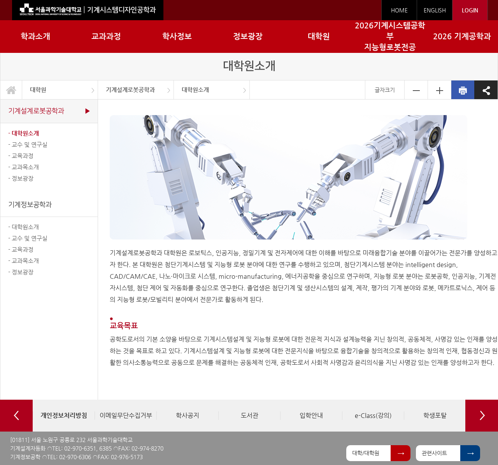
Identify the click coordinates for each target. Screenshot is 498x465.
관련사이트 (434, 453)
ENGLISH (435, 10)
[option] (64, 416)
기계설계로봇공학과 (130, 89)
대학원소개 (195, 89)
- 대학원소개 (23, 133)
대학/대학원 (365, 453)
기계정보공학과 (30, 204)
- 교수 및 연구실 (27, 144)
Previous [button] (16, 416)
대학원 (38, 89)
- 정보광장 (20, 178)
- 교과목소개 (23, 167)
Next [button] (481, 416)
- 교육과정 (20, 155)
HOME (399, 10)
